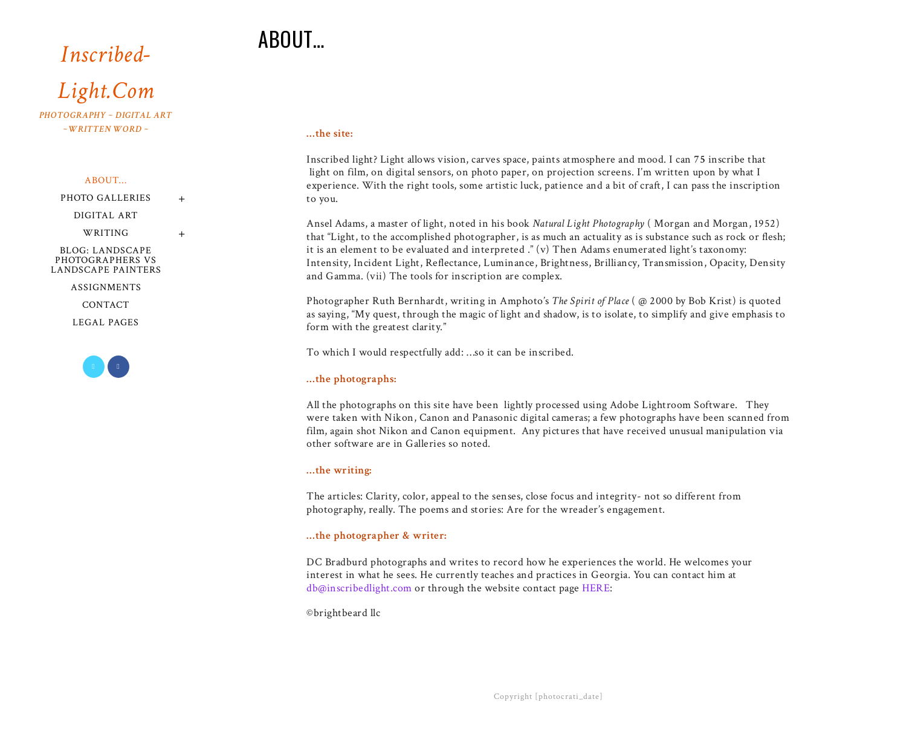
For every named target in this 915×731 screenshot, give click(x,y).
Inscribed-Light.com (105, 87)
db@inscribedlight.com (359, 588)
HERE (596, 588)
